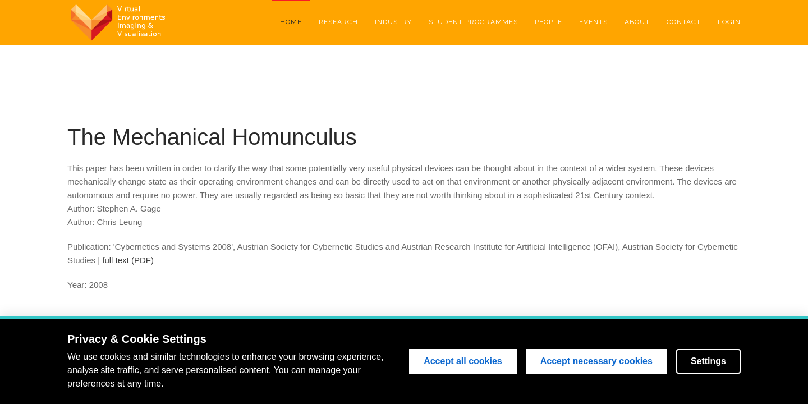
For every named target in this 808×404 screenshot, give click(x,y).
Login (729, 22)
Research (338, 22)
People (548, 22)
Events (593, 22)
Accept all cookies (463, 361)
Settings (708, 361)
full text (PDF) (128, 260)
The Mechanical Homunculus (212, 137)
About (637, 22)
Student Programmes (473, 22)
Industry (393, 22)
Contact (684, 22)
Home (291, 22)
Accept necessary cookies (596, 361)
